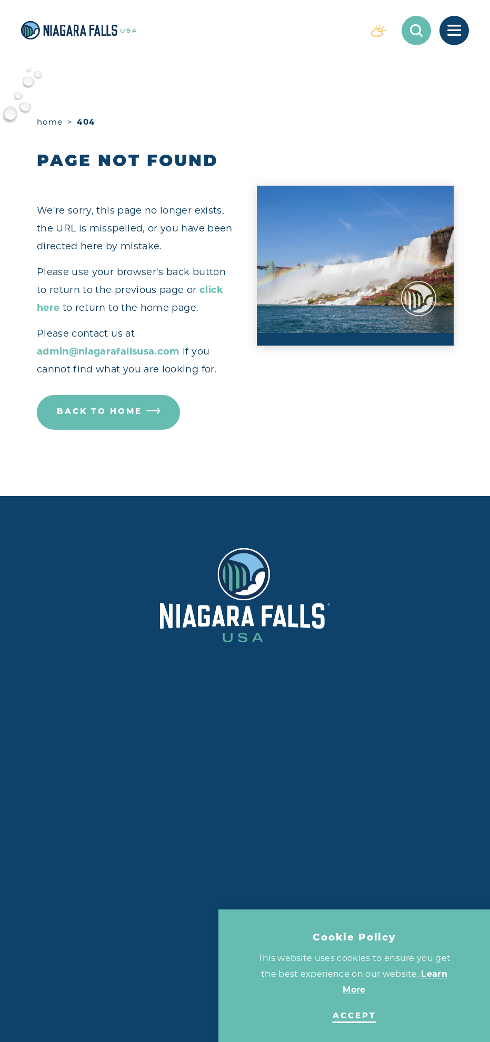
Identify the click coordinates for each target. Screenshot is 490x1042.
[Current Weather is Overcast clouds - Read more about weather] (378, 30)
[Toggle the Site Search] (416, 30)
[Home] (188, 30)
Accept (354, 1016)
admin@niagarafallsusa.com (108, 351)
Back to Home (109, 412)
